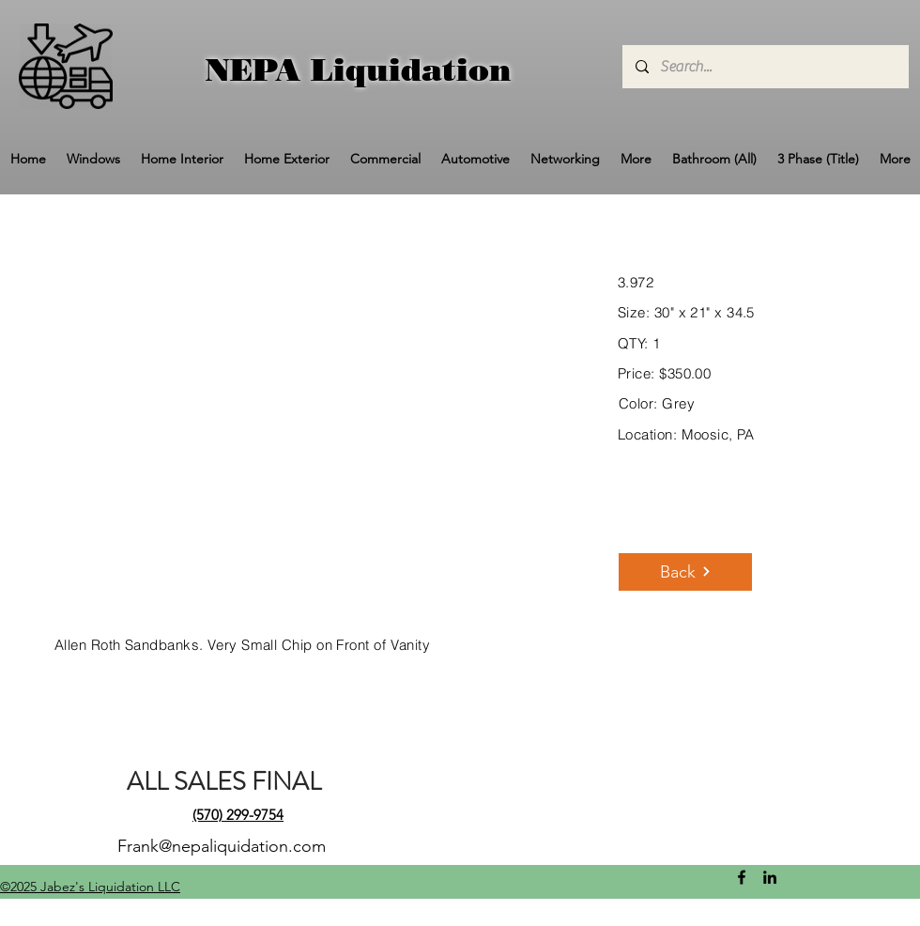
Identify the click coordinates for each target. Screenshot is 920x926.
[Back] (685, 572)
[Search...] (764, 66)
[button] (93, 159)
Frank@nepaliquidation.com (221, 846)
